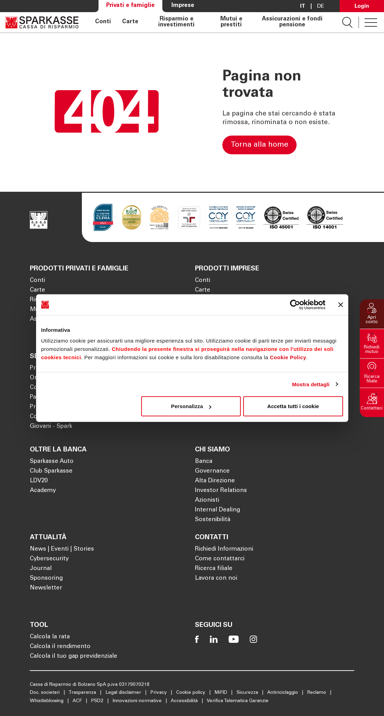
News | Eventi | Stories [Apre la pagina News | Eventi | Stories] (62, 549)
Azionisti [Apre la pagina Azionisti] (207, 500)
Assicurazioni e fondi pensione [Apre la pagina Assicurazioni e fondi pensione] (292, 22)
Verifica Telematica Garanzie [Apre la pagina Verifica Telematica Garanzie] (237, 701)
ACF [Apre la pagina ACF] (77, 701)
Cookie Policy (288, 357)
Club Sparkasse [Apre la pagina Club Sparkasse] (51, 471)
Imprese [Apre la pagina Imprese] (182, 6)
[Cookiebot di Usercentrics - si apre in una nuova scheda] (295, 304)
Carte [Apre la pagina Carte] (130, 22)
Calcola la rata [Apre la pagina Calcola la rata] (50, 637)
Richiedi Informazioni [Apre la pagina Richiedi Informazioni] (224, 549)
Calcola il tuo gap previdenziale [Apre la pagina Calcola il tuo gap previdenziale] (73, 656)
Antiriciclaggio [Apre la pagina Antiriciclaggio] (283, 692)
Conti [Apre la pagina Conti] (103, 22)
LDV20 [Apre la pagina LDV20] (39, 481)
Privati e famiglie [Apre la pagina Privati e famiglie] (130, 6)
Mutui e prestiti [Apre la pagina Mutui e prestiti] (231, 22)
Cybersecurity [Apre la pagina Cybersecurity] (49, 559)
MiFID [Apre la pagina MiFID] (222, 692)
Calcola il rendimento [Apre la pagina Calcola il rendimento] (60, 647)
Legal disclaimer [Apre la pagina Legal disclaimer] (124, 692)
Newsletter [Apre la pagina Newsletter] (46, 588)
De (320, 6)
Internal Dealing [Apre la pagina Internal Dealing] (217, 510)
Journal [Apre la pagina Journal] (41, 569)
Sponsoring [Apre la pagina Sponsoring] (46, 578)
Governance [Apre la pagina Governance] (212, 471)
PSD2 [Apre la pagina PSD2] (98, 701)
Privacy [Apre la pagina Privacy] (159, 692)
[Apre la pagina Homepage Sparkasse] (42, 22)
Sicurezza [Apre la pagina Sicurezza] (248, 692)
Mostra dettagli (311, 384)
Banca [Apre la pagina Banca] (203, 462)
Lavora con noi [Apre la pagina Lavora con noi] (216, 578)
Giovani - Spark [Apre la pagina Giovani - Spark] (51, 427)
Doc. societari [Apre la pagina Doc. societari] (45, 692)
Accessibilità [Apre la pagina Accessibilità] (185, 701)
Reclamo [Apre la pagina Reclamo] (317, 692)
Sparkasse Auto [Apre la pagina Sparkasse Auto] (52, 462)
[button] (372, 314)
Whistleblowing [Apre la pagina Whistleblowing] (47, 701)
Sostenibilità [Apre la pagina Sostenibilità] (212, 520)
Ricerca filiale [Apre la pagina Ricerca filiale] (213, 569)
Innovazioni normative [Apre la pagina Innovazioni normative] (138, 701)
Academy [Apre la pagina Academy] (43, 491)
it (302, 6)
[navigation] (210, 22)
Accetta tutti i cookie (293, 406)
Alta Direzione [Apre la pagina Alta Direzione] (215, 481)
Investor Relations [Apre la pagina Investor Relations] (221, 491)
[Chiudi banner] (340, 304)
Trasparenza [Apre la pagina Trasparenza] (82, 692)
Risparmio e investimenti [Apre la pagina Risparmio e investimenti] (176, 22)
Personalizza (191, 406)
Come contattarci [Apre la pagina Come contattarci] (220, 559)
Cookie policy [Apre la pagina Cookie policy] (191, 692)
